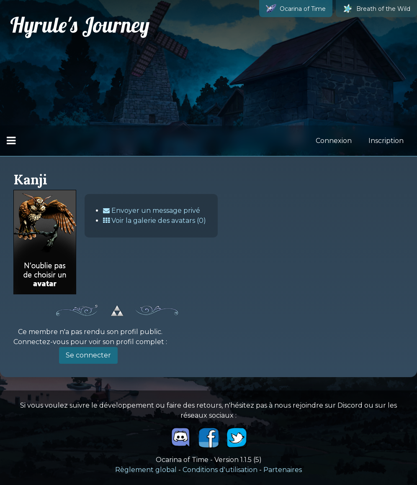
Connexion (334, 141)
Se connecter (88, 355)
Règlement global (146, 470)
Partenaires (282, 470)
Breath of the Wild (376, 8)
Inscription (386, 141)
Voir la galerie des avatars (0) (154, 221)
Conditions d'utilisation (220, 470)
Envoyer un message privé (151, 210)
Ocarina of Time (296, 8)
